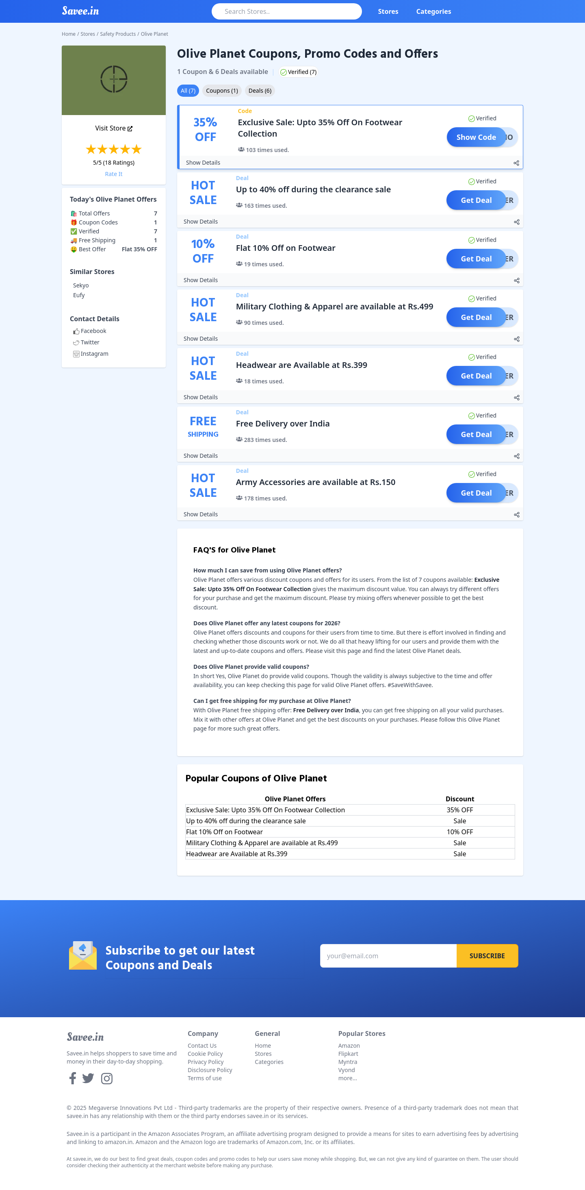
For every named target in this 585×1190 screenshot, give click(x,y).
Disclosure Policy (210, 1070)
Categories (433, 11)
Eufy (78, 295)
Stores (388, 11)
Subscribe (487, 955)
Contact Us (202, 1045)
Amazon (349, 1045)
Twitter (86, 342)
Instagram (90, 353)
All (188, 90)
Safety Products (118, 33)
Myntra (348, 1062)
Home (69, 33)
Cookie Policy (205, 1053)
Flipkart (348, 1053)
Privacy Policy (205, 1062)
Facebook (89, 331)
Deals (260, 90)
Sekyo (81, 285)
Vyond (346, 1070)
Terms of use (205, 1078)
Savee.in (85, 1037)
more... (347, 1078)
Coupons (222, 90)
